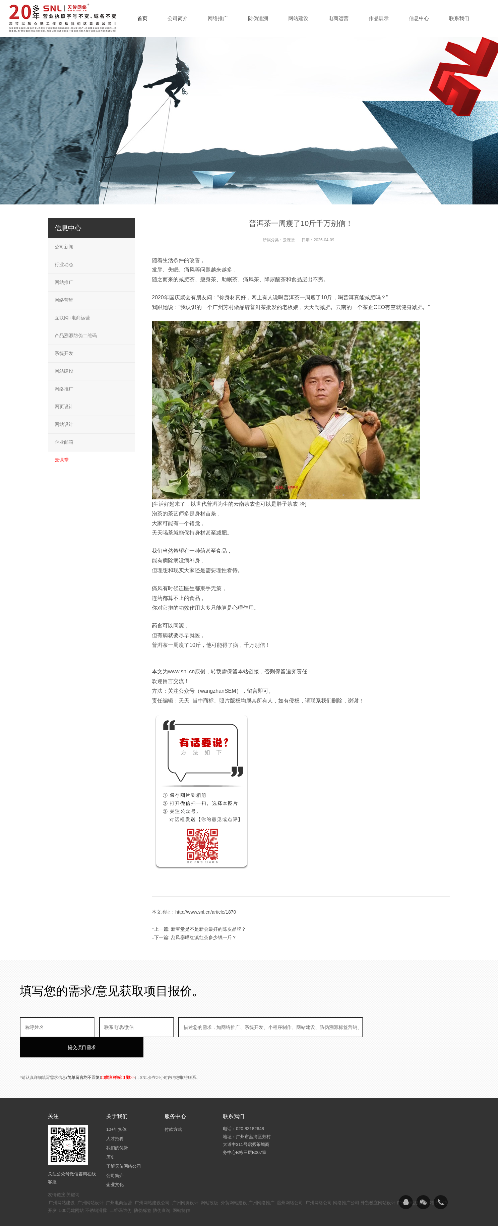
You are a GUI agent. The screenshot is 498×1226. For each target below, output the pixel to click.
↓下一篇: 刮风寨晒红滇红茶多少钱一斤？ (194, 937)
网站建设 (64, 371)
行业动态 (64, 264)
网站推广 (64, 282)
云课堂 (289, 240)
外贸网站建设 (234, 1182)
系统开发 (64, 353)
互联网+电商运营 (72, 317)
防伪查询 (161, 1190)
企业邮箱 (64, 442)
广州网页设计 (185, 1182)
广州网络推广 (261, 1182)
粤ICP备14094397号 (213, 1215)
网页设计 (64, 406)
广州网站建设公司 (152, 1182)
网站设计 (64, 424)
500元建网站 (71, 1190)
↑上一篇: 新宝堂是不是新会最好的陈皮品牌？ (199, 929)
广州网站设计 (90, 1182)
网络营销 (64, 300)
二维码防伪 (120, 1190)
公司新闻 (64, 246)
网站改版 (209, 1182)
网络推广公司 (346, 1182)
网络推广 (64, 388)
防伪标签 (142, 1190)
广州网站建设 (62, 1182)
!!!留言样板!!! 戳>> (118, 1057)
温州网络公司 (290, 1182)
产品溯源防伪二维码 (76, 335)
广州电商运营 (119, 1182)
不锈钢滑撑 (96, 1190)
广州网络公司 (319, 1182)
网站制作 (181, 1190)
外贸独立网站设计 (378, 1182)
